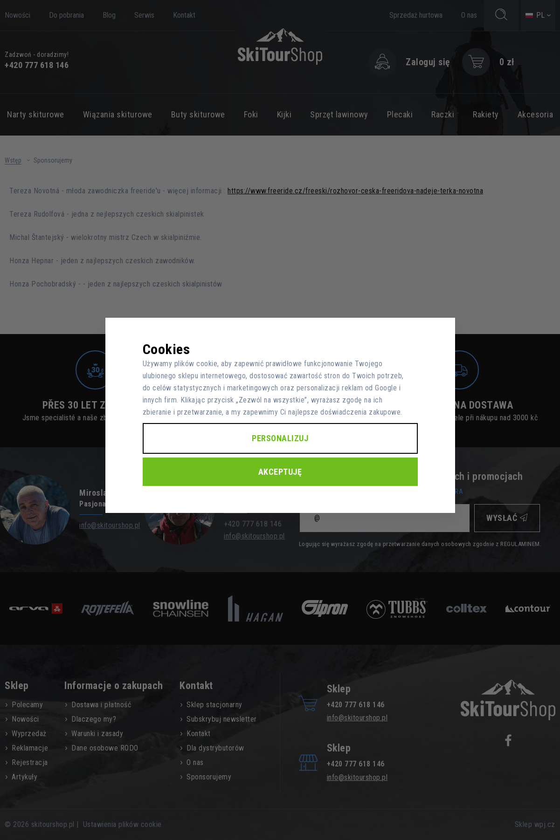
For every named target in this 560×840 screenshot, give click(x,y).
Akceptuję (280, 472)
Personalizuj (280, 438)
